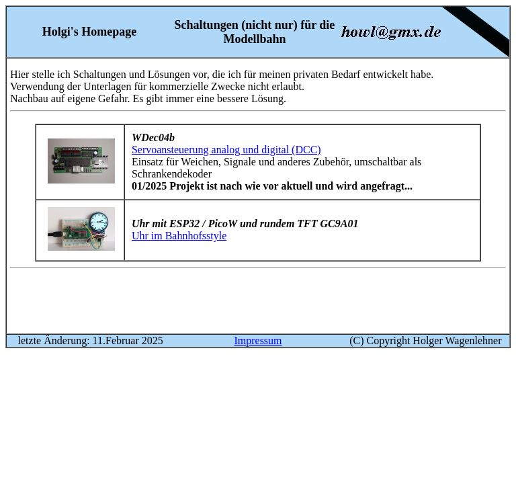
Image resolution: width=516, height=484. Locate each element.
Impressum (258, 340)
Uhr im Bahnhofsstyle (179, 235)
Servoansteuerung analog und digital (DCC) (226, 149)
